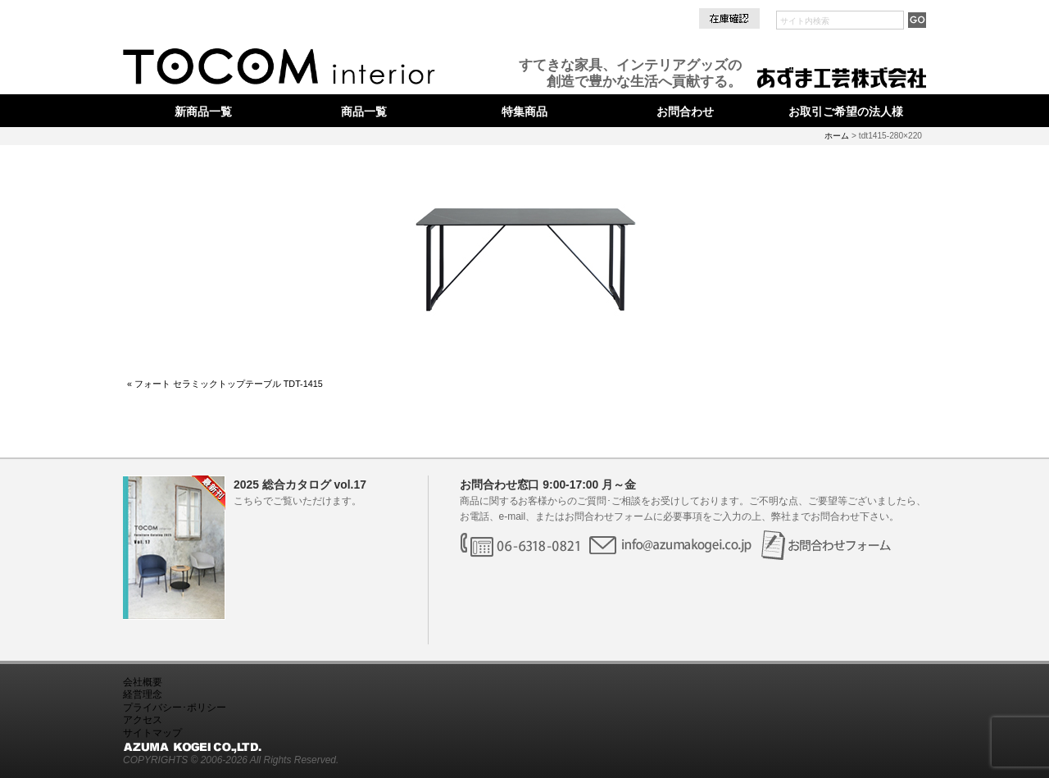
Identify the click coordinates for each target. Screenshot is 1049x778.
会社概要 (142, 682)
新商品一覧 (203, 111)
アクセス (142, 720)
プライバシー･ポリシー (174, 707)
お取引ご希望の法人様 (845, 111)
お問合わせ (685, 111)
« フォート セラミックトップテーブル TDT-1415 (225, 384)
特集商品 (524, 111)
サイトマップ (152, 733)
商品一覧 (364, 111)
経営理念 (142, 694)
